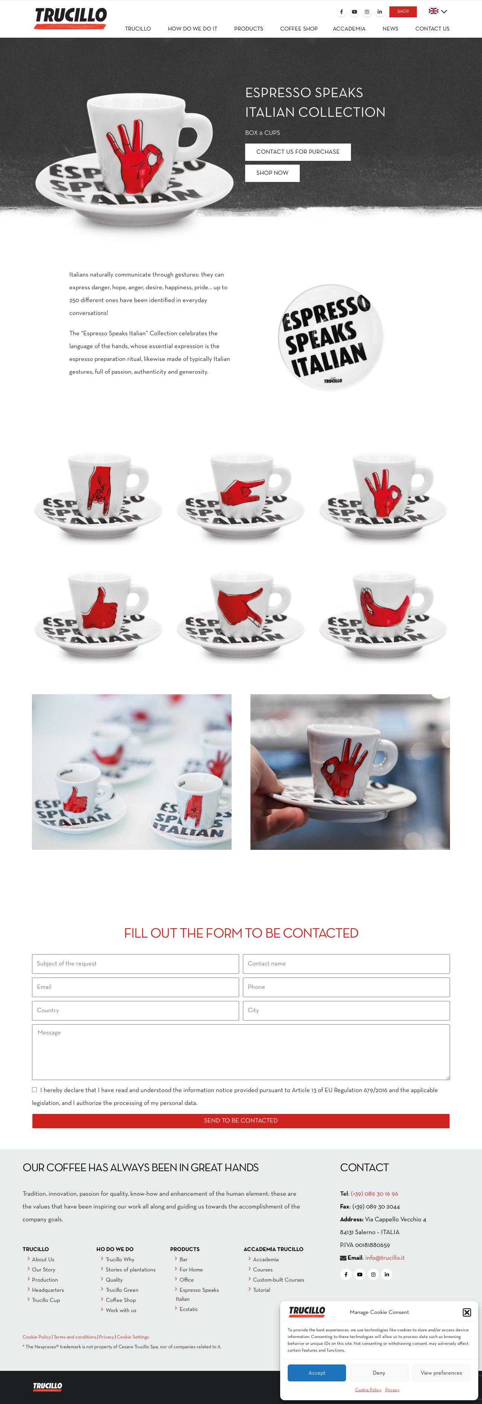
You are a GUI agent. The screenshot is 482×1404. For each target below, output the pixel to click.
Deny (379, 1373)
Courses (263, 1270)
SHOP (403, 12)
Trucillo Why (120, 1259)
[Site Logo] (69, 14)
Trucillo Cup (46, 1300)
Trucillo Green (122, 1290)
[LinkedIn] (380, 11)
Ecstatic (189, 1309)
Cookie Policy (368, 1390)
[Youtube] (354, 11)
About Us (43, 1259)
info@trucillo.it (385, 1258)
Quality (114, 1280)
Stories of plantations (131, 1270)
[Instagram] (367, 11)
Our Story (43, 1270)
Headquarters (48, 1290)
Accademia (266, 1259)
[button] (467, 1312)
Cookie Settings (133, 1337)
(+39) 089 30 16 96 (374, 1194)
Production (45, 1280)
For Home (191, 1270)
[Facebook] (341, 11)
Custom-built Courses (278, 1280)
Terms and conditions (74, 1337)
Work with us (121, 1310)
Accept (316, 1373)
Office (187, 1280)
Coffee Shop (121, 1300)
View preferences (441, 1373)
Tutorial (261, 1290)
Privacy (392, 1390)
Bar (184, 1259)
